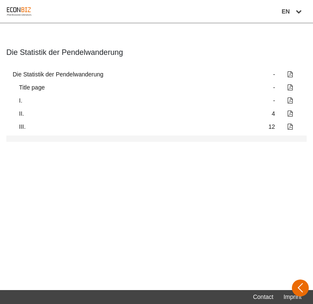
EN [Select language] (293, 11)
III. (22, 126)
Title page (32, 87)
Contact (263, 296)
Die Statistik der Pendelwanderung (58, 74)
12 (272, 126)
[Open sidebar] (300, 288)
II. (21, 113)
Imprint (292, 296)
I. (20, 100)
